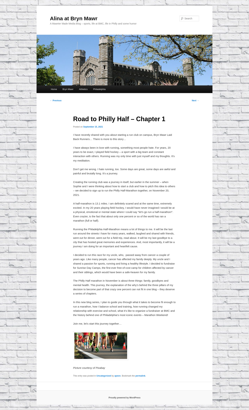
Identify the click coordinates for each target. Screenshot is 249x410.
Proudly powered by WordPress (124, 397)
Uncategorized (104, 376)
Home (54, 89)
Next (195, 100)
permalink (140, 376)
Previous (56, 100)
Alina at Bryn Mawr (73, 18)
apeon (117, 376)
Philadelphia (99, 89)
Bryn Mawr (67, 89)
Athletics (83, 89)
